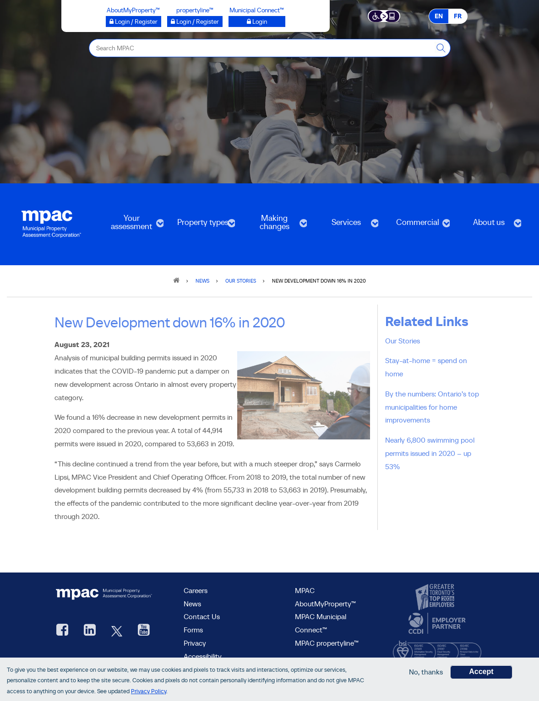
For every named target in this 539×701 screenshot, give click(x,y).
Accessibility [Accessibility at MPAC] (203, 656)
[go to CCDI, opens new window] (436, 623)
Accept (481, 672)
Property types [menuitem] (202, 225)
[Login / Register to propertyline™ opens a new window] (195, 21)
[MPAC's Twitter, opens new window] (116, 630)
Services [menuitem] (345, 225)
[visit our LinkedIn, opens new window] (90, 631)
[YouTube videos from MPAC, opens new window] (144, 631)
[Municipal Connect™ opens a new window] (257, 21)
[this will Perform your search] (441, 48)
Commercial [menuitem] (417, 225)
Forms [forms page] (193, 629)
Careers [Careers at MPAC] (195, 590)
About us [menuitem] (488, 225)
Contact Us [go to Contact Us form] (202, 616)
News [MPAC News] (192, 603)
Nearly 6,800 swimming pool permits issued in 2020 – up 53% (429, 453)
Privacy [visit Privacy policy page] (195, 642)
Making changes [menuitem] (273, 225)
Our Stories (402, 340)
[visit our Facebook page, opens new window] (62, 631)
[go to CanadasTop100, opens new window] (435, 597)
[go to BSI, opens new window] (437, 649)
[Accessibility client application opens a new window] (384, 15)
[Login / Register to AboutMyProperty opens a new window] (133, 21)
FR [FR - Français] (458, 16)
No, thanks (426, 672)
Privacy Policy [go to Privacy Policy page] (148, 692)
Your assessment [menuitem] (130, 225)
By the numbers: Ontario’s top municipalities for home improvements (432, 407)
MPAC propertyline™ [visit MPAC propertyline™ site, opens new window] (327, 642)
